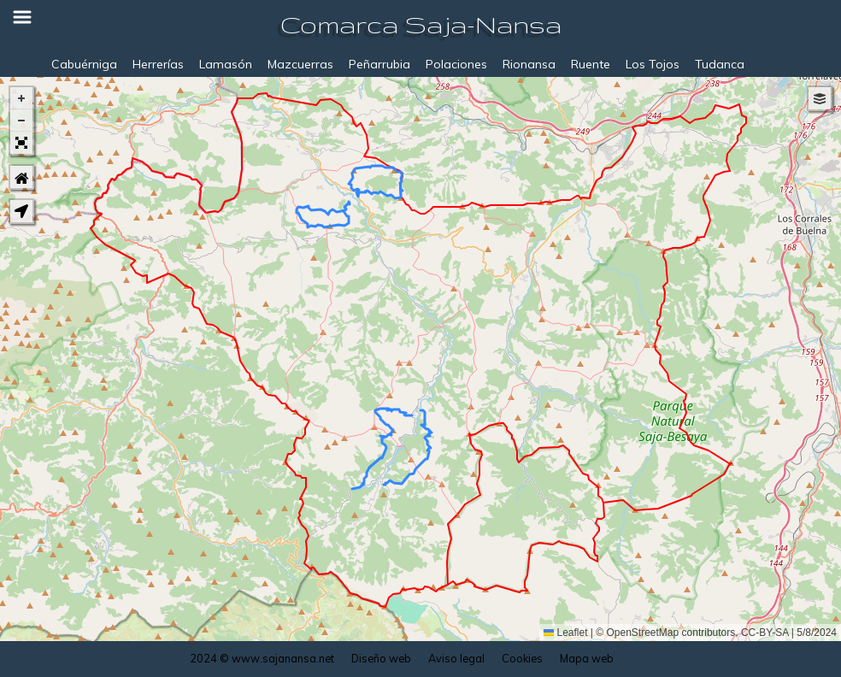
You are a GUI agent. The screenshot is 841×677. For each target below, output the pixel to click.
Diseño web (381, 658)
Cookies (522, 658)
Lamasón (225, 64)
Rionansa (529, 64)
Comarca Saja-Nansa (421, 24)
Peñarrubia (379, 64)
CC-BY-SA (765, 633)
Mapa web (587, 658)
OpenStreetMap (643, 633)
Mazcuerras (300, 64)
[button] (21, 98)
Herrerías (158, 64)
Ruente (590, 64)
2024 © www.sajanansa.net (262, 658)
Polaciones (456, 64)
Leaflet (565, 633)
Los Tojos (652, 64)
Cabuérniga (84, 64)
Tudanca (719, 64)
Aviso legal (456, 658)
